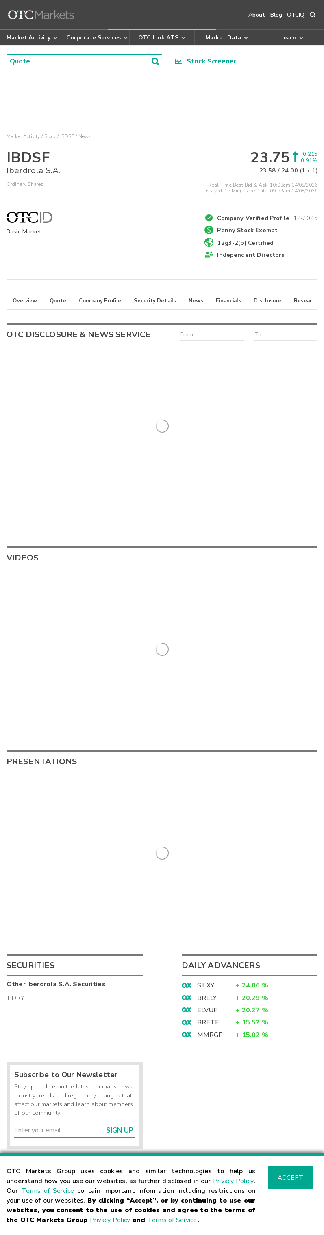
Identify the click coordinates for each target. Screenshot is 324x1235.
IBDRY (15, 870)
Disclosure (267, 300)
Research (306, 300)
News (196, 300)
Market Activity (23, 136)
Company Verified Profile (267, 217)
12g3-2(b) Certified (245, 243)
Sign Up (119, 1004)
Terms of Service (48, 1190)
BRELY (207, 870)
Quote (58, 300)
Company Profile (100, 300)
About (256, 15)
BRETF (208, 895)
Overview (25, 300)
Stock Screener (206, 61)
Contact (19, 1144)
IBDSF (67, 136)
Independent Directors (250, 255)
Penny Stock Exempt (247, 230)
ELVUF (207, 883)
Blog (276, 15)
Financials (228, 300)
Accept (291, 1178)
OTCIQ (295, 15)
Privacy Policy (233, 1181)
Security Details (155, 300)
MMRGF (209, 907)
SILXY (206, 858)
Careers (179, 1144)
